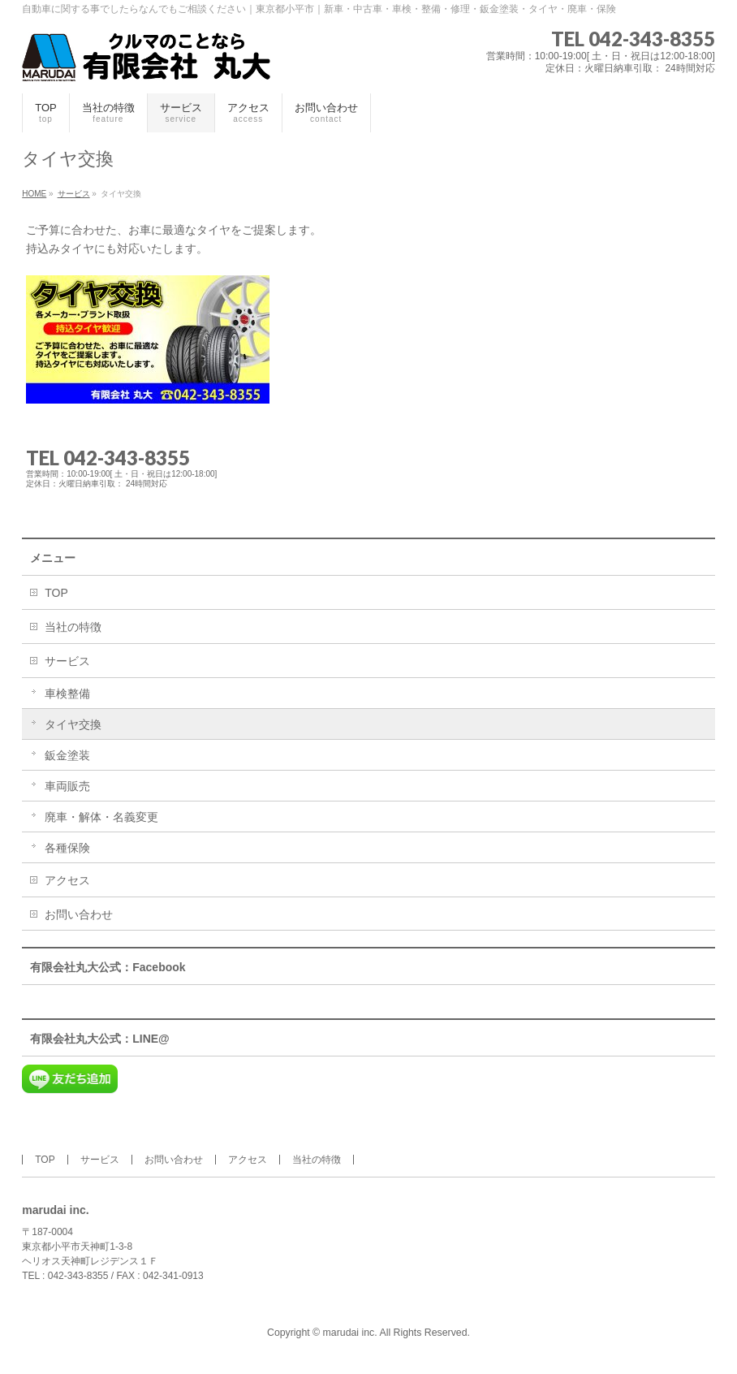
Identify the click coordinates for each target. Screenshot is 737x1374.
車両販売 (67, 786)
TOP (56, 592)
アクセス (67, 880)
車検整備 (67, 693)
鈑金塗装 (67, 755)
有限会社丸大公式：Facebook (107, 967)
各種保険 (67, 847)
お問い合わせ (79, 914)
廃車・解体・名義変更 (101, 816)
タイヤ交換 (73, 724)
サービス (67, 661)
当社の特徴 (73, 626)
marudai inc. (350, 1332)
